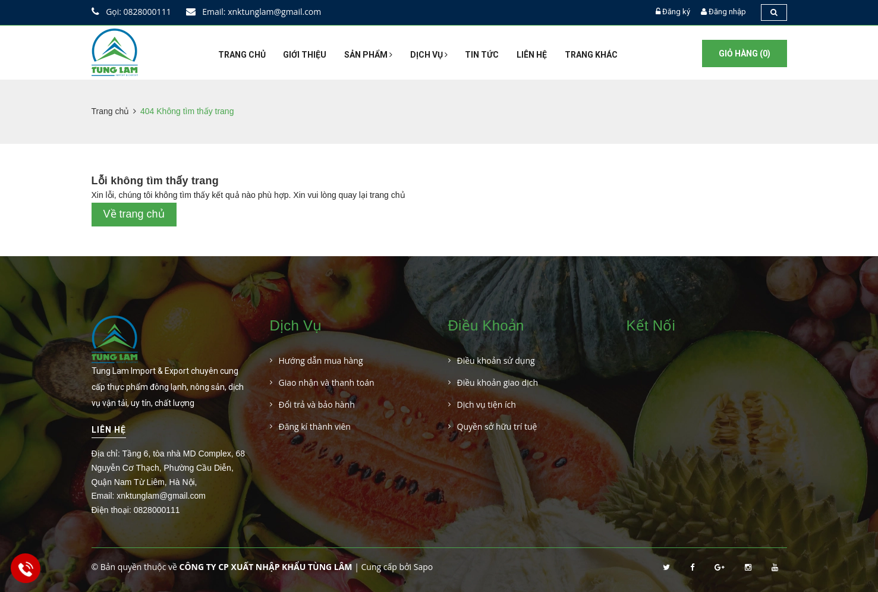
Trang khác (591, 54)
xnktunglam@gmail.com (161, 495)
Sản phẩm (368, 54)
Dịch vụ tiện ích (486, 404)
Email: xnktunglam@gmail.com (254, 11)
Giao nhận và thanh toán (327, 382)
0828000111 (157, 510)
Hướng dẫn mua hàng (321, 360)
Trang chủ (242, 54)
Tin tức (482, 54)
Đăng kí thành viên (315, 426)
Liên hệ (532, 54)
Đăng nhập (727, 11)
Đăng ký (676, 11)
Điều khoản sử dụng (496, 360)
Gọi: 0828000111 (131, 11)
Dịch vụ (429, 54)
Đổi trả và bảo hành (317, 404)
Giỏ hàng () (744, 53)
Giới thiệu (304, 54)
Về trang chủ (134, 214)
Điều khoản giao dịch (498, 382)
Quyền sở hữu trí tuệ (497, 426)
